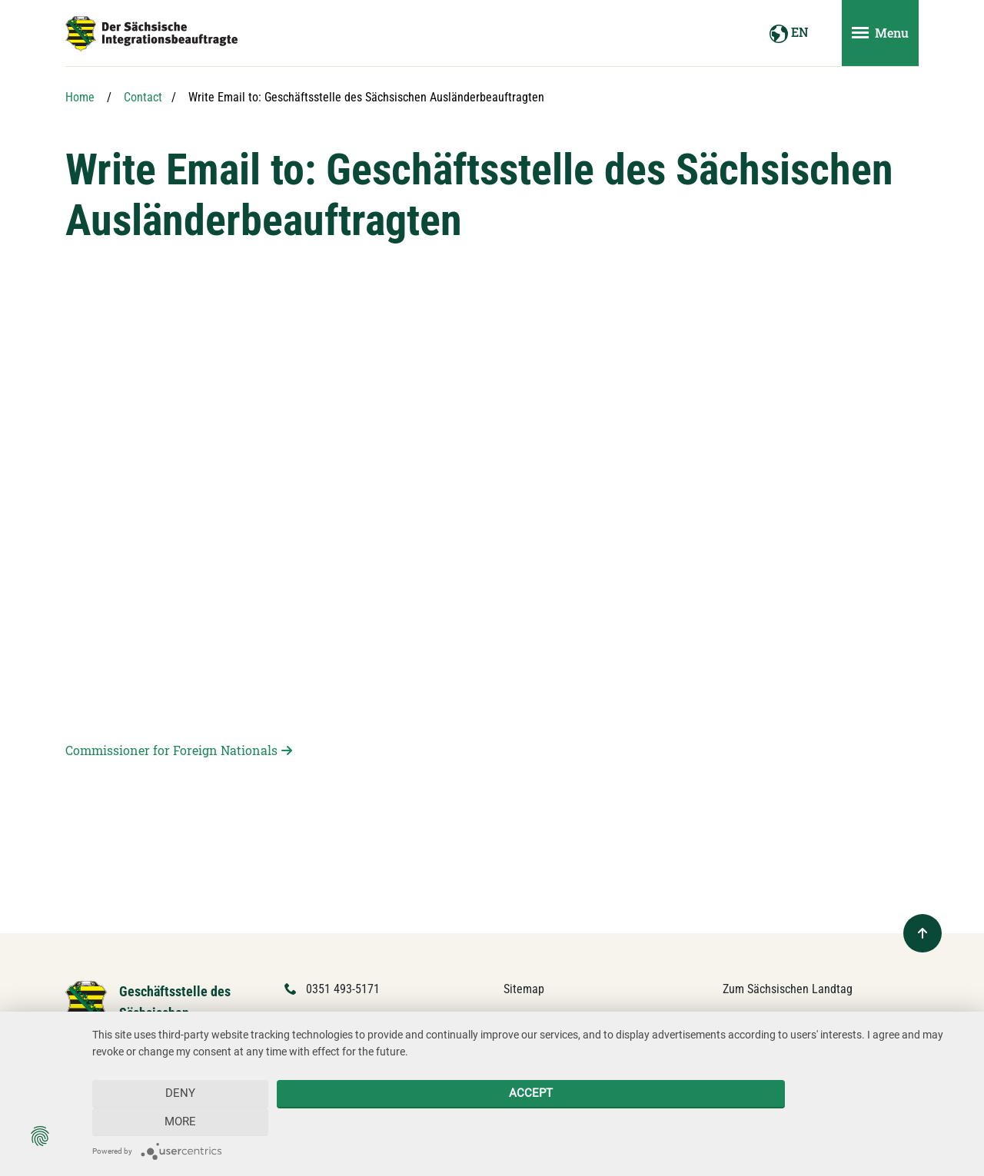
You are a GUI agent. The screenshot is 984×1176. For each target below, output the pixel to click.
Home (80, 97)
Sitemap (524, 989)
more (880, 1121)
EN (789, 33)
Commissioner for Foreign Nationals (171, 750)
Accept (530, 1121)
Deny (180, 1121)
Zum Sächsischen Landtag (788, 989)
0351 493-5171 (343, 989)
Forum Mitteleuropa (772, 1018)
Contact (143, 97)
